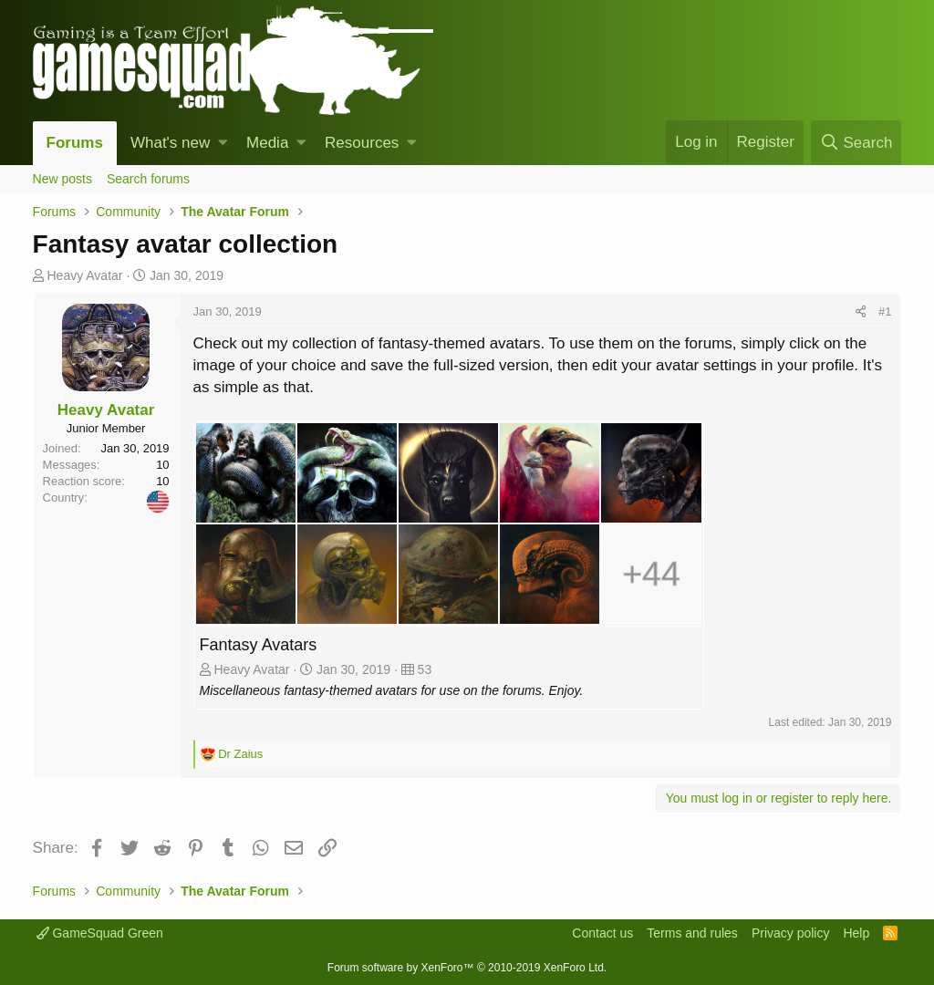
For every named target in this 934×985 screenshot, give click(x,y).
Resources (362, 142)
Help (856, 933)
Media (267, 142)
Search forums (148, 178)
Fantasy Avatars (258, 645)
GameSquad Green (99, 933)
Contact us (602, 933)
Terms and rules (692, 933)
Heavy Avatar (84, 275)
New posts (62, 178)
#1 (884, 311)
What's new (170, 142)
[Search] (856, 142)
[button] (223, 143)
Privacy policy (791, 933)
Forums (75, 142)
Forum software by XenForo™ (467, 967)
